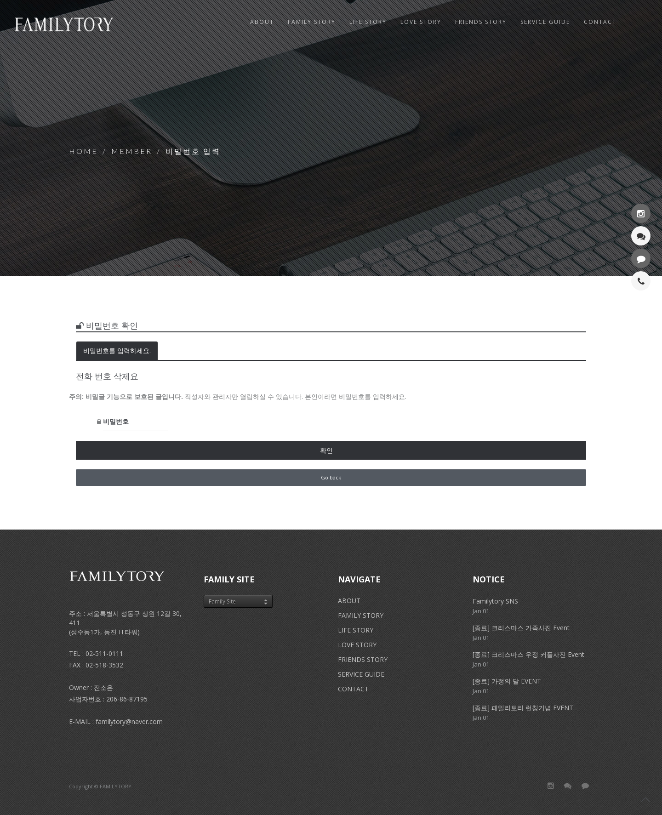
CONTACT (353, 688)
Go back (331, 477)
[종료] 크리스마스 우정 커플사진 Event (528, 654)
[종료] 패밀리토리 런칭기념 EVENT (523, 707)
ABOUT (262, 22)
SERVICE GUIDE (361, 674)
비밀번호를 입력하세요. (117, 350)
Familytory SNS (495, 601)
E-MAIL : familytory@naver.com (116, 721)
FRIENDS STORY (363, 659)
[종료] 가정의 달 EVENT (507, 681)
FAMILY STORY (360, 615)
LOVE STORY (357, 644)
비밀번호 (82, 422)
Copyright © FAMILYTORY (100, 786)
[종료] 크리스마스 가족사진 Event (521, 627)
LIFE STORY (355, 630)
